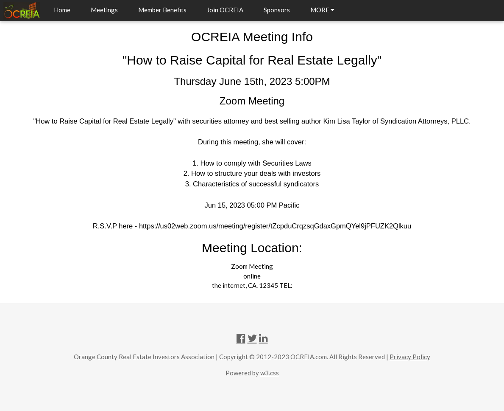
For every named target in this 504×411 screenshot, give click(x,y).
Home (62, 10)
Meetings (104, 10)
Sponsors (277, 10)
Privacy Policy (410, 356)
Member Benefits (162, 10)
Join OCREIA (225, 10)
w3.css (269, 373)
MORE (322, 10)
